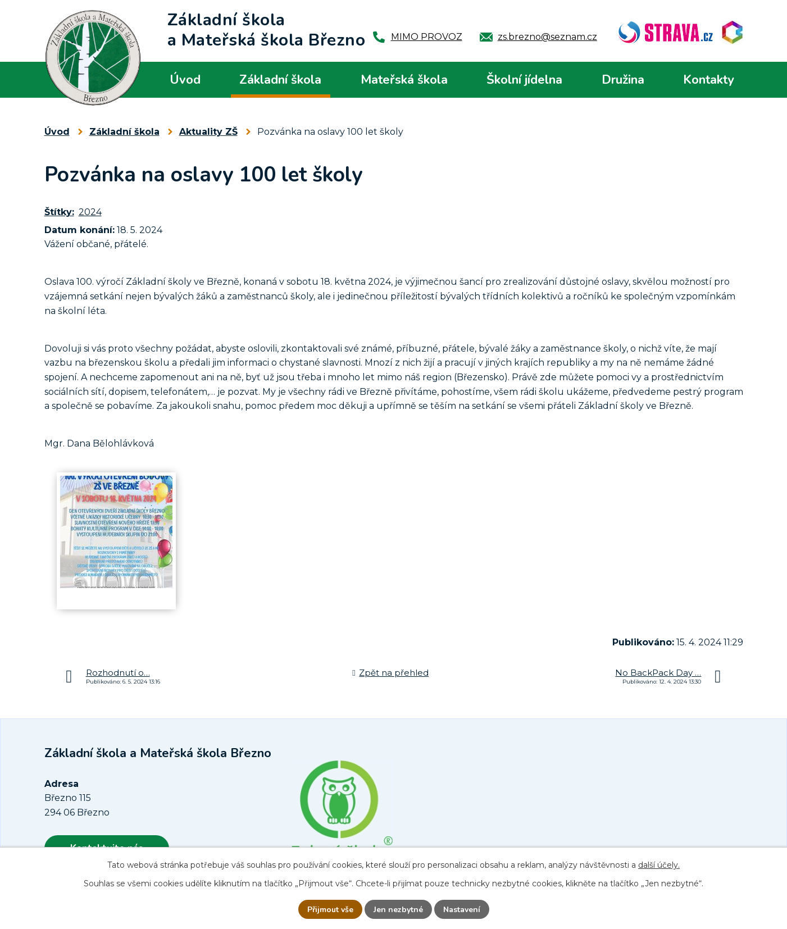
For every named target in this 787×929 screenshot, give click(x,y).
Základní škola (280, 79)
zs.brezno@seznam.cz (547, 36)
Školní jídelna (524, 79)
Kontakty (708, 79)
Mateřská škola (404, 79)
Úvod (185, 79)
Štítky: (59, 212)
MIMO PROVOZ (426, 36)
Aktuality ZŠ (208, 131)
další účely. (659, 865)
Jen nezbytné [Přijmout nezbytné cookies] (398, 909)
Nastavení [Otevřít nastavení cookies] (461, 909)
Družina (623, 79)
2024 (90, 212)
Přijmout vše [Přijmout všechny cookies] (330, 909)
